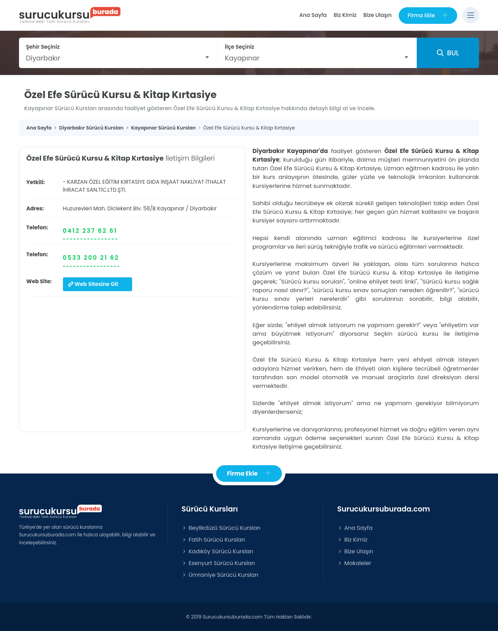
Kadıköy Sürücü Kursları (217, 551)
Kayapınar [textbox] (242, 58)
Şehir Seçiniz (43, 46)
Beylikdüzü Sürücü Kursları (221, 528)
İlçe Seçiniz (239, 46)
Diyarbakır (203, 208)
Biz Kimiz (345, 15)
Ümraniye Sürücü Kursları (220, 575)
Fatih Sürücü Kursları (213, 540)
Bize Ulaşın (377, 15)
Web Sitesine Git (93, 284)
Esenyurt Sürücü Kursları (218, 563)
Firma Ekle (428, 15)
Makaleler (354, 563)
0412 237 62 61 (90, 231)
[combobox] (118, 58)
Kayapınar (170, 208)
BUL (448, 53)
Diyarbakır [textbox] (43, 58)
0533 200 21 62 (91, 258)
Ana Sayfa (312, 15)
